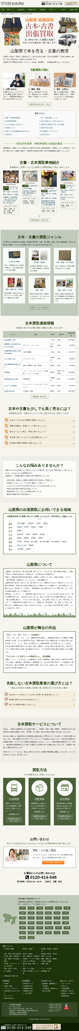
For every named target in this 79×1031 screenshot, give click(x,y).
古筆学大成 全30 (9, 391)
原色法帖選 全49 (9, 340)
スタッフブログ (66, 983)
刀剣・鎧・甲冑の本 (29, 961)
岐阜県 (39, 923)
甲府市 (14, 188)
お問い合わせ (44, 134)
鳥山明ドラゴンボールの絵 (67, 198)
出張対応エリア (28, 983)
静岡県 (39, 913)
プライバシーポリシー (11, 988)
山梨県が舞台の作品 (46, 128)
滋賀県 (22, 928)
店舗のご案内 (8, 986)
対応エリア (14, 14)
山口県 (57, 932)
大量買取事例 (65, 988)
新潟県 (22, 923)
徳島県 (39, 928)
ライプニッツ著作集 (10, 385)
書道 (5, 961)
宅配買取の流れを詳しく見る (39, 104)
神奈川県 (49, 908)
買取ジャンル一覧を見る (39, 307)
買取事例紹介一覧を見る (39, 220)
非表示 (41, 113)
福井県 (65, 918)
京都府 (31, 928)
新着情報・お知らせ (67, 991)
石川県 (57, 918)
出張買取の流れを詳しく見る (14, 820)
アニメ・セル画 (46, 968)
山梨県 (10, 188)
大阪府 (65, 923)
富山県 (48, 918)
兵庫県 (67, 928)
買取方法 (8, 134)
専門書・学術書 (27, 949)
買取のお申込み (9, 998)
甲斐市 (35, 186)
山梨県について (9, 128)
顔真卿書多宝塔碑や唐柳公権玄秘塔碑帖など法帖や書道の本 (48, 202)
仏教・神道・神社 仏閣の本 (12, 954)
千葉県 (39, 908)
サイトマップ (8, 996)
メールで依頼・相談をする (53, 862)
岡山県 (22, 932)
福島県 (39, 918)
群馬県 (67, 908)
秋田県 (57, 913)
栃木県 (58, 908)
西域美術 (7, 372)
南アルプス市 (72, 186)
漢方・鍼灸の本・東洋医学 (31, 956)
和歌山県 (49, 928)
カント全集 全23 (9, 359)
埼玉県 (31, 908)
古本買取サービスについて (48, 131)
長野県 (31, 923)
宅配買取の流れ (28, 988)
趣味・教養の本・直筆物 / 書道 (48, 194)
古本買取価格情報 (10, 121)
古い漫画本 (7, 971)
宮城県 (22, 918)
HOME (5, 14)
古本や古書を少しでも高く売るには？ (51, 121)
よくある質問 (27, 993)
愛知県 (48, 923)
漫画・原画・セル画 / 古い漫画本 (67, 191)
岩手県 (65, 913)
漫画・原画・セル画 (66, 194)
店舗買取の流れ (28, 991)
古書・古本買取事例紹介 (12, 118)
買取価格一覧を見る (39, 396)
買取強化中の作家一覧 (11, 976)
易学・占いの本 (46, 956)
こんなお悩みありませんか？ (13, 124)
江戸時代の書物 (27, 188)
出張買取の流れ (28, 986)
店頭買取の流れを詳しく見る (65, 817)
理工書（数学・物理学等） (12, 956)
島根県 (48, 932)
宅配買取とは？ (39, 812)
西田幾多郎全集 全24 (11, 379)
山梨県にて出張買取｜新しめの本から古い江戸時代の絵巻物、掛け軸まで (10, 200)
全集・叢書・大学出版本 (10, 192)
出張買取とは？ (14, 814)
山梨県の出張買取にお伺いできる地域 (51, 124)
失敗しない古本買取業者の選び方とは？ (17, 131)
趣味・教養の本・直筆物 (10, 194)
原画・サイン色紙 (28, 968)
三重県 (57, 923)
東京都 (22, 908)
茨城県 (22, 913)
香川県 (65, 932)
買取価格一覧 (46, 971)
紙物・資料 (45, 963)
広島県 (39, 932)
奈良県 (58, 928)
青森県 (48, 913)
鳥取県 (31, 932)
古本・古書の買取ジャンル (48, 118)
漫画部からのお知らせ (68, 993)
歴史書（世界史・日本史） (50, 954)
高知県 (31, 937)
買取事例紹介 (65, 996)
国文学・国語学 (27, 954)
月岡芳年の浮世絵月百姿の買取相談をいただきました (29, 193)
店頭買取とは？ (64, 812)
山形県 (31, 918)
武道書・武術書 (46, 961)
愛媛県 (22, 937)
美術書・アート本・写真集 (31, 959)
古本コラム (64, 986)
